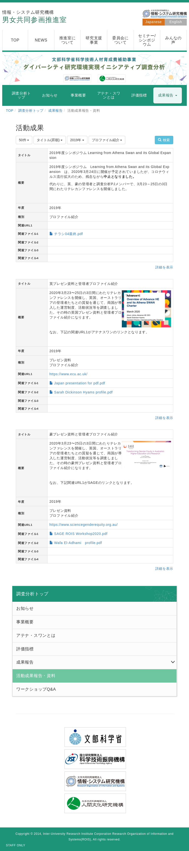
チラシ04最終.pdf (68, 234)
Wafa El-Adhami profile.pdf (78, 543)
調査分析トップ (31, 110)
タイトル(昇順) (50, 140)
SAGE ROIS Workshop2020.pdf (80, 534)
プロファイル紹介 (107, 140)
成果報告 (55, 110)
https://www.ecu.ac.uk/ (68, 374)
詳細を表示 (164, 267)
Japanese (153, 22)
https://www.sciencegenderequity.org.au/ (83, 525)
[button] (168, 95)
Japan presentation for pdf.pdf (79, 383)
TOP (10, 110)
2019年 (77, 140)
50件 (24, 140)
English (176, 22)
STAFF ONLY (15, 845)
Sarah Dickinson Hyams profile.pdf (83, 392)
